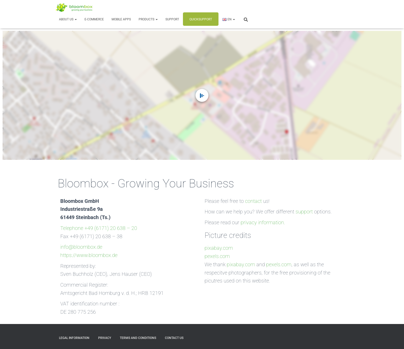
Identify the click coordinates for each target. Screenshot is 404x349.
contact (253, 201)
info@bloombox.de (81, 247)
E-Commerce (94, 19)
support (304, 212)
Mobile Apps (121, 19)
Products (148, 19)
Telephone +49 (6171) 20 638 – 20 (98, 228)
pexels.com (217, 256)
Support (172, 19)
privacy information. (263, 223)
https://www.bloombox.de (88, 255)
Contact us (174, 338)
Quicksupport (200, 19)
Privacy (104, 338)
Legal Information (74, 338)
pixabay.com (219, 248)
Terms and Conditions (138, 338)
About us (68, 19)
